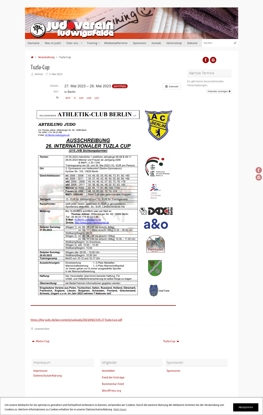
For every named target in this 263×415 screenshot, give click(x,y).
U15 (81, 98)
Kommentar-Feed (113, 384)
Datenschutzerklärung (47, 375)
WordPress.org (111, 391)
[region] (131, 406)
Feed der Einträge (113, 377)
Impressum (40, 371)
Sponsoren (173, 371)
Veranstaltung (46, 57)
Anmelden (108, 371)
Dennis (39, 74)
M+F (68, 98)
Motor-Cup (40, 341)
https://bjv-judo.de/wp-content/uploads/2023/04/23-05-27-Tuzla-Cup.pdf (76, 320)
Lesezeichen (42, 328)
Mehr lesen (119, 409)
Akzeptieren (246, 407)
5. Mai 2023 (55, 74)
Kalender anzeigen (219, 91)
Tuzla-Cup (171, 341)
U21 (97, 98)
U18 (89, 98)
